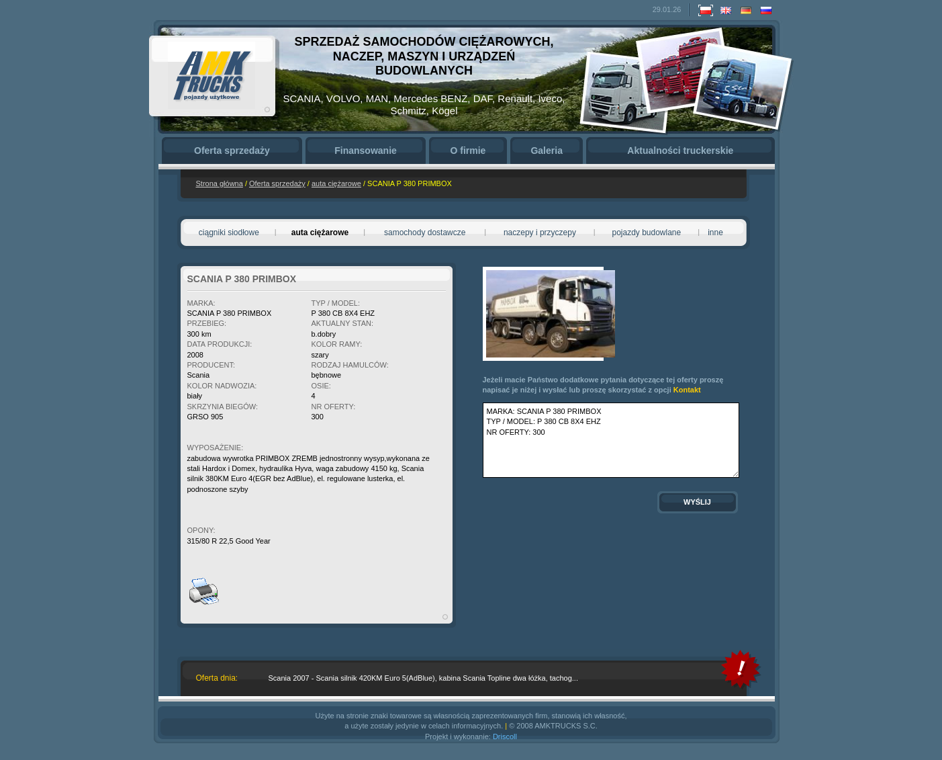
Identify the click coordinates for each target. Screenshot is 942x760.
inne (715, 232)
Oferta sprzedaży (277, 183)
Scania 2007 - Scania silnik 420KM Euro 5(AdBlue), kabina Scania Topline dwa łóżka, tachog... (423, 678)
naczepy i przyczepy (540, 232)
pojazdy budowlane (646, 232)
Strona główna (219, 183)
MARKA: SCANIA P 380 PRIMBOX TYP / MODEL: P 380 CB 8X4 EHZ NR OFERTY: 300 (611, 440)
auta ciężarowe (336, 183)
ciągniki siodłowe (229, 232)
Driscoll (505, 736)
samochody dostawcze (424, 232)
